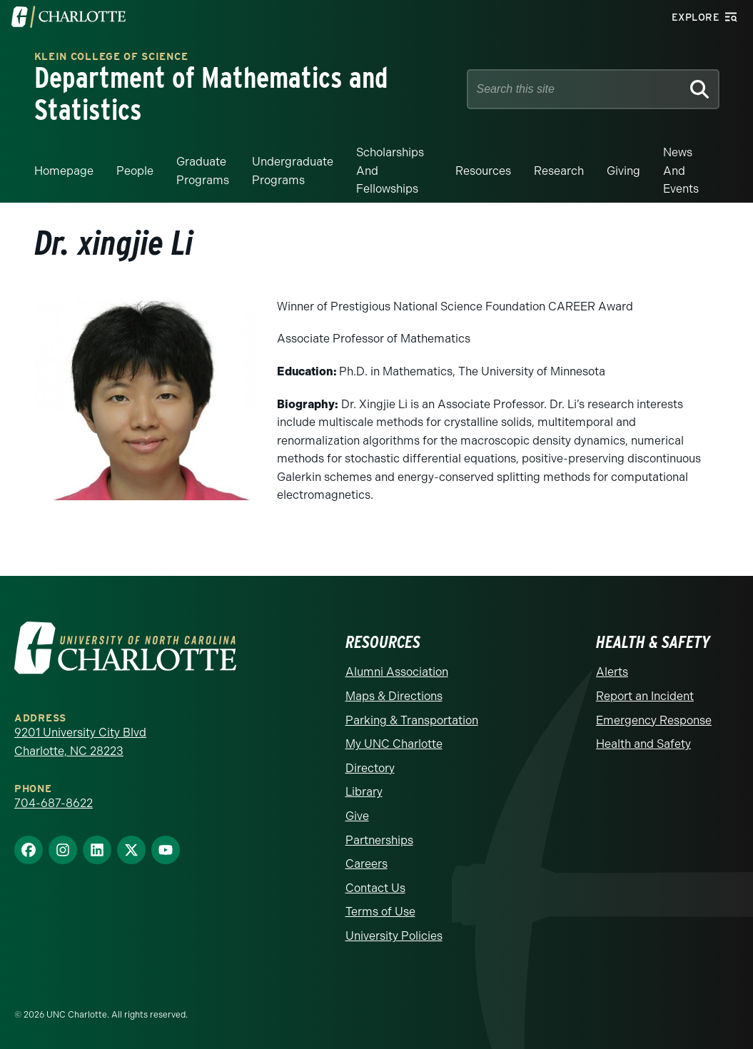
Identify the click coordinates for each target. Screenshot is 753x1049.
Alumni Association (396, 671)
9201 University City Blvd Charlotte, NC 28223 (80, 741)
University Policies (394, 934)
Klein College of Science (111, 56)
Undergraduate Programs (292, 169)
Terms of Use (380, 911)
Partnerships (379, 839)
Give (357, 814)
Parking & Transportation (411, 719)
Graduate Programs (202, 169)
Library (364, 791)
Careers (366, 862)
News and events (681, 169)
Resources (483, 169)
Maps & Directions (394, 694)
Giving (623, 169)
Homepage (64, 169)
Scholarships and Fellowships (390, 169)
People (134, 169)
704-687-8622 (53, 802)
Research (559, 169)
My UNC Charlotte (394, 742)
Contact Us (375, 886)
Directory (370, 767)
